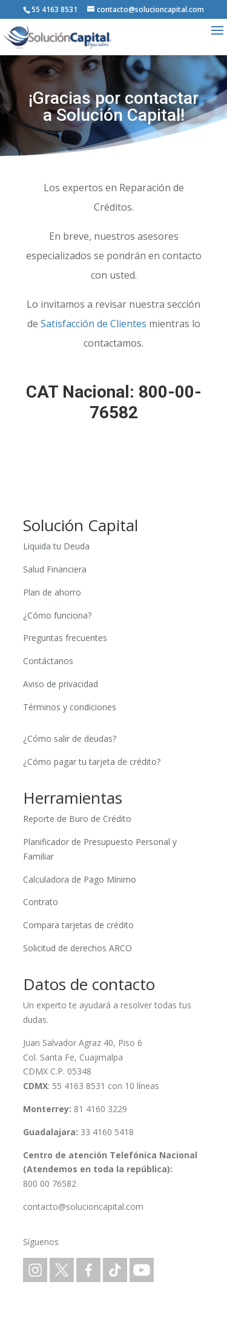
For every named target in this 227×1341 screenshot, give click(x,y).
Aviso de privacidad (60, 684)
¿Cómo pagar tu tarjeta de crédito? (91, 761)
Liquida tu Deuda (56, 546)
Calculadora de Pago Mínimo (79, 879)
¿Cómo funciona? (57, 615)
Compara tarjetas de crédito (78, 925)
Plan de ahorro (52, 592)
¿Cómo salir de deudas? (69, 738)
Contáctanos (48, 661)
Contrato (40, 902)
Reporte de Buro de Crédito (77, 818)
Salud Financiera (55, 569)
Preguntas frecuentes (65, 637)
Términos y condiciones (69, 707)
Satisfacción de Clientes (93, 323)
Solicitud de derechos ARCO (77, 948)
